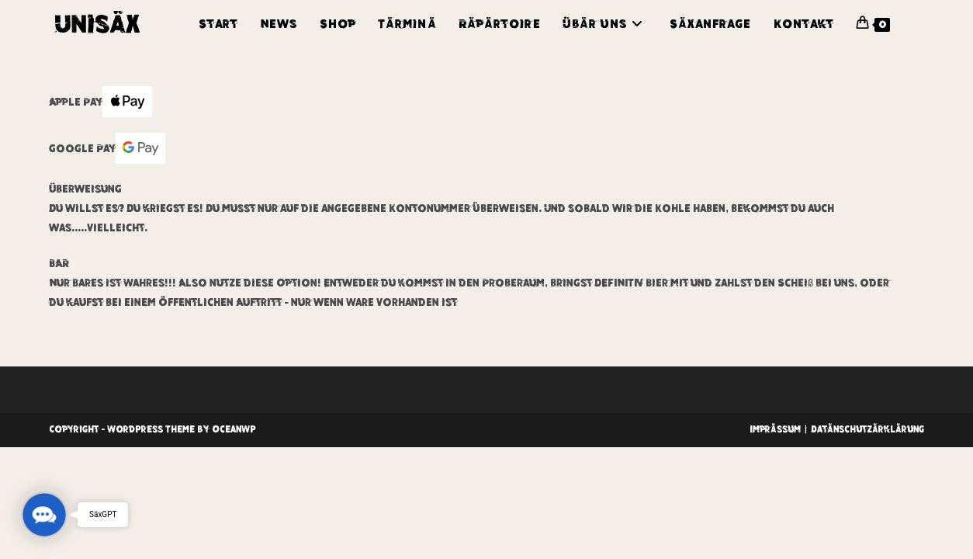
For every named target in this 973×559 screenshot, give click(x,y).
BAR (59, 263)
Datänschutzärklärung (867, 429)
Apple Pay (100, 101)
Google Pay (107, 148)
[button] (44, 514)
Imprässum (775, 429)
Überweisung (85, 188)
